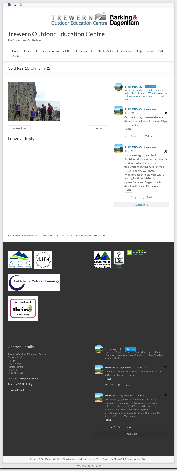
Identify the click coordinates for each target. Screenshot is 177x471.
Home (15, 51)
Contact (17, 56)
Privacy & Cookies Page (20, 389)
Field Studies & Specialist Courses (111, 51)
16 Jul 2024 (130, 113)
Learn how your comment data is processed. (79, 235)
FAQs (138, 51)
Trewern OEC (133, 108)
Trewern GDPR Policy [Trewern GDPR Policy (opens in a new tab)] (20, 384)
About (27, 51)
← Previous (19, 128)
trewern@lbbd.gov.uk (26, 378)
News (149, 51)
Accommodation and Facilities (53, 51)
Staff (160, 51)
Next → (98, 128)
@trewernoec (150, 109)
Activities (81, 51)
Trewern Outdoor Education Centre (56, 34)
